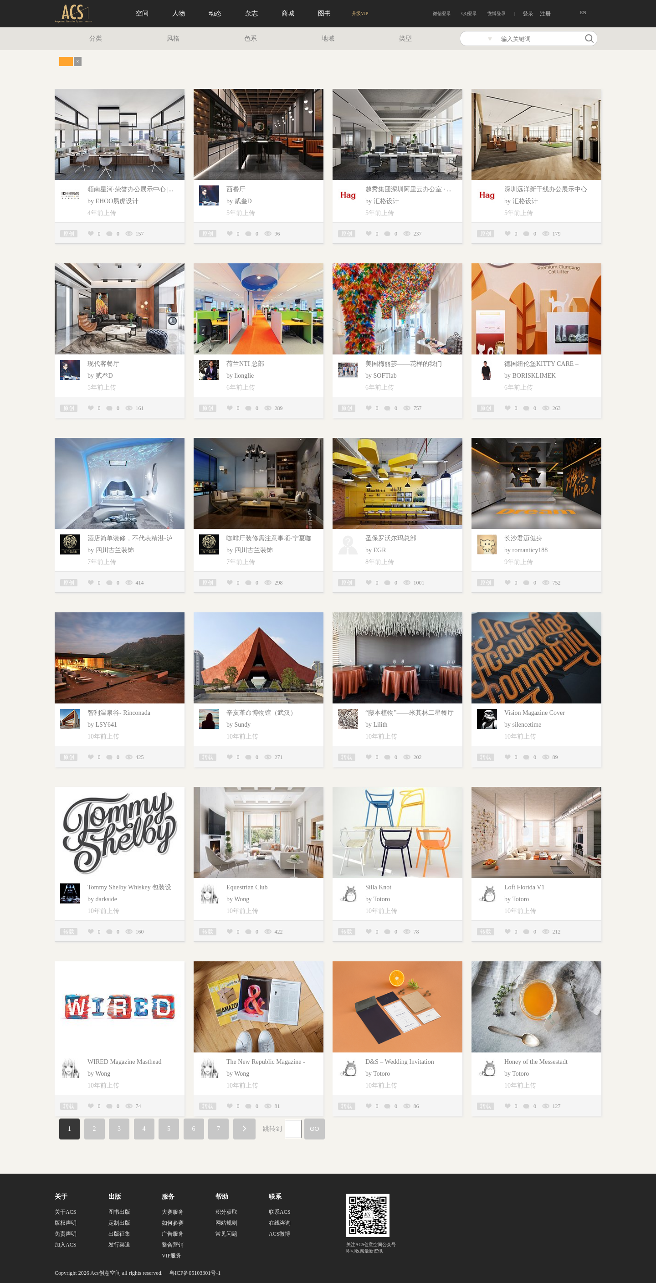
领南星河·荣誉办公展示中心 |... (130, 189)
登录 (528, 13)
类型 (405, 38)
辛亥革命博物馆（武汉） (261, 712)
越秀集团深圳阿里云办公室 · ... (408, 189)
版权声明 (66, 1223)
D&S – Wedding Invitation (399, 1061)
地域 (328, 38)
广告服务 (173, 1234)
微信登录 (442, 13)
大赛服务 (173, 1212)
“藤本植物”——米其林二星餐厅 (409, 712)
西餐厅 (236, 189)
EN (583, 12)
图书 (324, 13)
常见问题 (226, 1234)
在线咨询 (280, 1223)
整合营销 (173, 1245)
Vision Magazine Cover (534, 712)
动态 (215, 13)
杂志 (251, 13)
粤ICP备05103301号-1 (195, 1273)
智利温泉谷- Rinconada (118, 712)
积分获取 (226, 1212)
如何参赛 (173, 1223)
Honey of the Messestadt (536, 1061)
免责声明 (66, 1234)
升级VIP (360, 13)
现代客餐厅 (103, 363)
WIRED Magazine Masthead (124, 1061)
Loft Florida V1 (524, 887)
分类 (95, 38)
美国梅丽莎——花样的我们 (403, 363)
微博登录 (496, 13)
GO (314, 1128)
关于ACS (65, 1212)
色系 (250, 38)
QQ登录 (469, 13)
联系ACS (279, 1212)
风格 (173, 38)
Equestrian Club (247, 887)
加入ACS (65, 1245)
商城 (288, 13)
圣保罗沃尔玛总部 (390, 538)
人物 (178, 13)
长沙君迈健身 (523, 538)
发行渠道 (119, 1245)
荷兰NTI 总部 (245, 363)
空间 (142, 13)
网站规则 (226, 1223)
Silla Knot (378, 887)
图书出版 (119, 1212)
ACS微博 (279, 1234)
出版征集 (119, 1234)
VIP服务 (171, 1255)
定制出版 (119, 1223)
